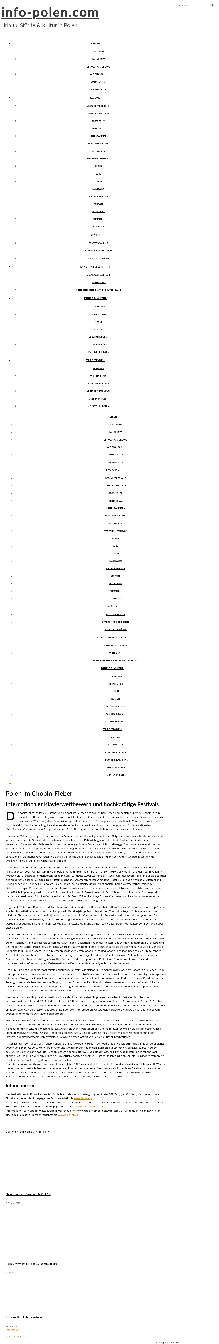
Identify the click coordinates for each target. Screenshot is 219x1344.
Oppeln (98, 204)
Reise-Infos (98, 51)
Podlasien (98, 211)
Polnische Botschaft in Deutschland (98, 290)
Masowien (98, 189)
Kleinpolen (98, 151)
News (9, 783)
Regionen (96, 97)
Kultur (98, 329)
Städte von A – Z (98, 243)
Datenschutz (13, 1336)
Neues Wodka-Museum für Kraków (28, 1194)
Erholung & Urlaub (98, 67)
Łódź (98, 174)
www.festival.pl (83, 1098)
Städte (95, 234)
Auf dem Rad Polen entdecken (25, 1317)
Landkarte (98, 59)
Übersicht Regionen (98, 106)
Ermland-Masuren (98, 113)
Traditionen (98, 314)
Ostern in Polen (98, 399)
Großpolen (98, 121)
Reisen (95, 43)
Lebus (98, 166)
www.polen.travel (68, 1114)
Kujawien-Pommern (98, 159)
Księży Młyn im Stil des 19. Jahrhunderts (32, 1263)
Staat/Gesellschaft (98, 275)
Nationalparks (99, 74)
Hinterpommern (98, 136)
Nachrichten (98, 89)
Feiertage (98, 368)
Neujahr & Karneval (99, 391)
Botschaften (98, 82)
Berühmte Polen (98, 337)
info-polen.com (50, 12)
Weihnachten (98, 376)
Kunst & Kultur (95, 298)
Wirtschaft (99, 282)
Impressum (12, 1329)
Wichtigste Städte (99, 258)
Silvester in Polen (98, 383)
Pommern (98, 219)
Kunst (98, 322)
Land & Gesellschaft (95, 266)
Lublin (98, 181)
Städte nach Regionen (98, 250)
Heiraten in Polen (98, 406)
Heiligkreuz (99, 128)
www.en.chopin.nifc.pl (89, 1106)
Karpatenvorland (98, 143)
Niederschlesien (98, 196)
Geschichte (98, 306)
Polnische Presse (98, 352)
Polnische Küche (99, 344)
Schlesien (98, 226)
